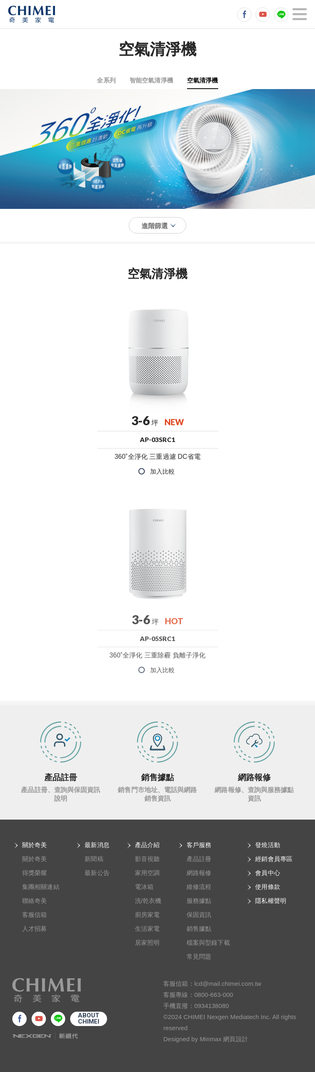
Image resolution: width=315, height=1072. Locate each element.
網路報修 (199, 872)
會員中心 (267, 872)
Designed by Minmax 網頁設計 (205, 1038)
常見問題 (199, 956)
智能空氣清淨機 (151, 80)
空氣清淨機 (202, 80)
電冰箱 (144, 886)
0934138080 (211, 1005)
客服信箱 (34, 914)
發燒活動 (267, 844)
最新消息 (96, 844)
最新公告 (96, 872)
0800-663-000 (213, 994)
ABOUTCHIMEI (89, 1018)
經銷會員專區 (273, 858)
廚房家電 (147, 914)
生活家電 (147, 928)
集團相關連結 (40, 886)
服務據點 (199, 900)
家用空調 (147, 872)
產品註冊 (199, 858)
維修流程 (199, 886)
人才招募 (34, 928)
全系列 (106, 80)
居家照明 (147, 942)
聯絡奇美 (34, 900)
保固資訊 (199, 914)
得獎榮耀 (34, 872)
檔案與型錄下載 (208, 942)
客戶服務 (199, 844)
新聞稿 (93, 858)
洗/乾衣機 (148, 900)
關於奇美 (34, 844)
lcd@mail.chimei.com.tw (227, 983)
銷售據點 (199, 928)
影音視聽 (147, 858)
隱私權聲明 (270, 900)
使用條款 (267, 886)
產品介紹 (147, 844)
